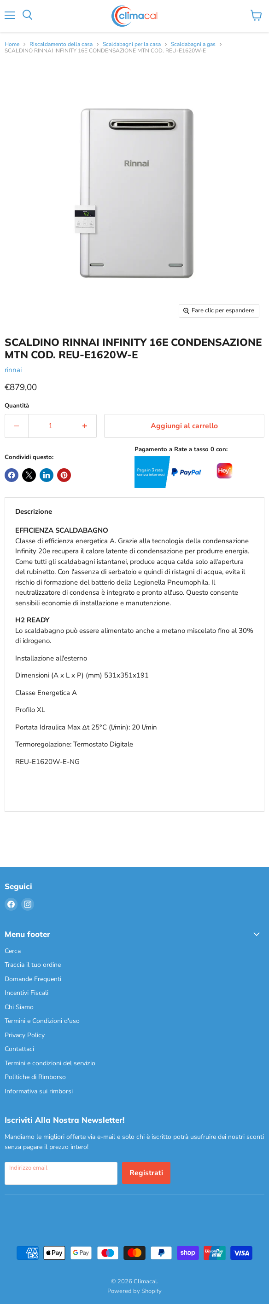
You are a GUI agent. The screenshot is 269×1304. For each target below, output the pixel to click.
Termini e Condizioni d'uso (42, 1021)
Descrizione (33, 511)
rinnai (13, 369)
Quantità (17, 405)
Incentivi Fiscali (26, 992)
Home (12, 44)
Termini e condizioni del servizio (50, 1063)
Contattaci (19, 1049)
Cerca (13, 951)
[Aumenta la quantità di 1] (85, 426)
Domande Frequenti (33, 979)
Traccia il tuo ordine (33, 964)
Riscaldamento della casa (61, 44)
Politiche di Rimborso (35, 1077)
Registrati (146, 1173)
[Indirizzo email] (61, 1173)
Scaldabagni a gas (193, 44)
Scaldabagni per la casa (132, 44)
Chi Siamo (19, 1007)
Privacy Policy (25, 1035)
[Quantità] (50, 426)
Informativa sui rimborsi (39, 1091)
